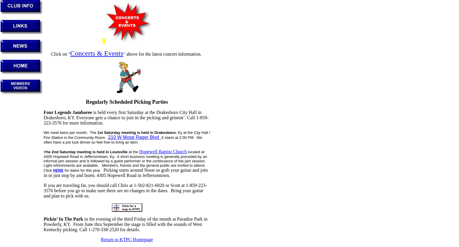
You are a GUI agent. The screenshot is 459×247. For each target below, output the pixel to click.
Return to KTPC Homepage (127, 239)
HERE (58, 170)
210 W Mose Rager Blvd (134, 137)
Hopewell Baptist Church (163, 151)
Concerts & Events (96, 53)
